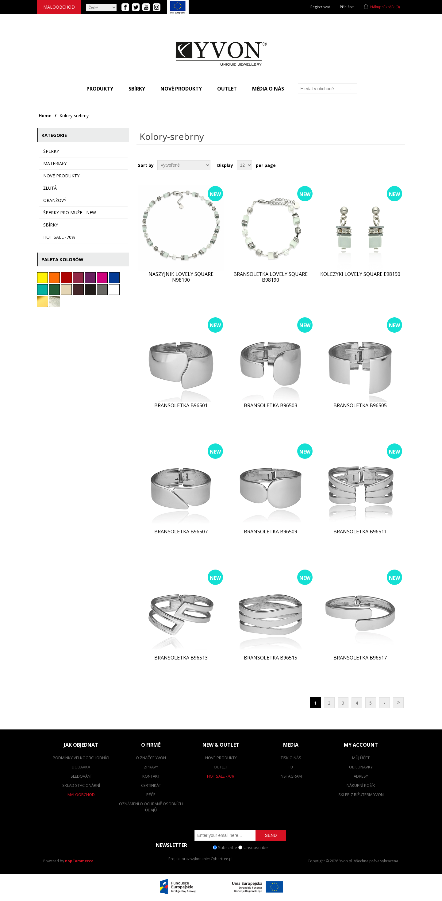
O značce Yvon (151, 757)
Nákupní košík (361, 785)
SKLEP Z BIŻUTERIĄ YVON (361, 794)
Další (384, 702)
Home (45, 115)
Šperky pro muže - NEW (69, 212)
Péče (151, 794)
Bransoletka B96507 (181, 532)
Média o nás (268, 88)
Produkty (99, 88)
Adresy (361, 776)
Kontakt (151, 776)
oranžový (54, 200)
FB (291, 767)
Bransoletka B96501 (181, 405)
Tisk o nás (291, 757)
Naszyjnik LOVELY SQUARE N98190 (180, 277)
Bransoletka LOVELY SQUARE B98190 (270, 277)
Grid (389, 165)
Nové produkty (181, 88)
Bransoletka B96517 (360, 658)
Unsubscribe (256, 847)
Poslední (398, 702)
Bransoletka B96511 (360, 532)
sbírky (50, 225)
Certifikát (151, 785)
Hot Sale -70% (221, 776)
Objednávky (361, 767)
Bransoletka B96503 (270, 405)
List (400, 165)
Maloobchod (59, 7)
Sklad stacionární (81, 785)
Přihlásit (347, 7)
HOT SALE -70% (59, 237)
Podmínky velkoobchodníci (81, 757)
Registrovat (320, 7)
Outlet (227, 88)
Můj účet (361, 757)
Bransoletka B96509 (270, 532)
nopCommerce (79, 861)
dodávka (81, 767)
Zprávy (151, 767)
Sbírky (137, 88)
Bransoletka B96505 (360, 405)
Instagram (291, 776)
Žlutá (50, 188)
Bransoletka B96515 (270, 658)
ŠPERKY (51, 151)
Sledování (81, 776)
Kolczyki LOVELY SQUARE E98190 (360, 274)
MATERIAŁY (55, 163)
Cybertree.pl (222, 858)
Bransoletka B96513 (181, 658)
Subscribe (227, 847)
